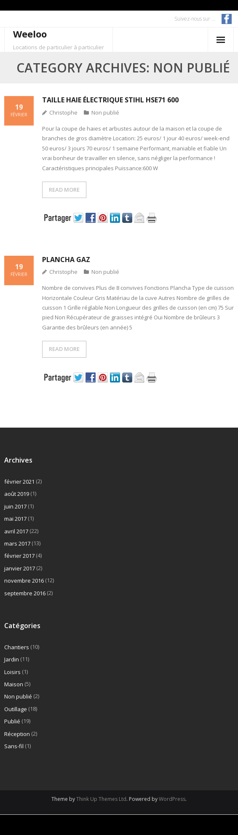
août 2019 (16, 494)
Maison (13, 684)
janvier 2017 (19, 568)
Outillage (15, 709)
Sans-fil (14, 746)
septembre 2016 (24, 593)
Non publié (105, 112)
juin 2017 (15, 506)
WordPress (172, 799)
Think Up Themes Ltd (101, 799)
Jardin (11, 659)
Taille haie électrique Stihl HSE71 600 (110, 99)
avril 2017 (16, 531)
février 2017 (19, 555)
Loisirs (12, 672)
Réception (17, 734)
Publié (12, 721)
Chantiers (16, 647)
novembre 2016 (24, 580)
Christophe (63, 112)
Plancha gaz (66, 259)
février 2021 (19, 481)
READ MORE (64, 189)
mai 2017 (15, 518)
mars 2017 (17, 543)
